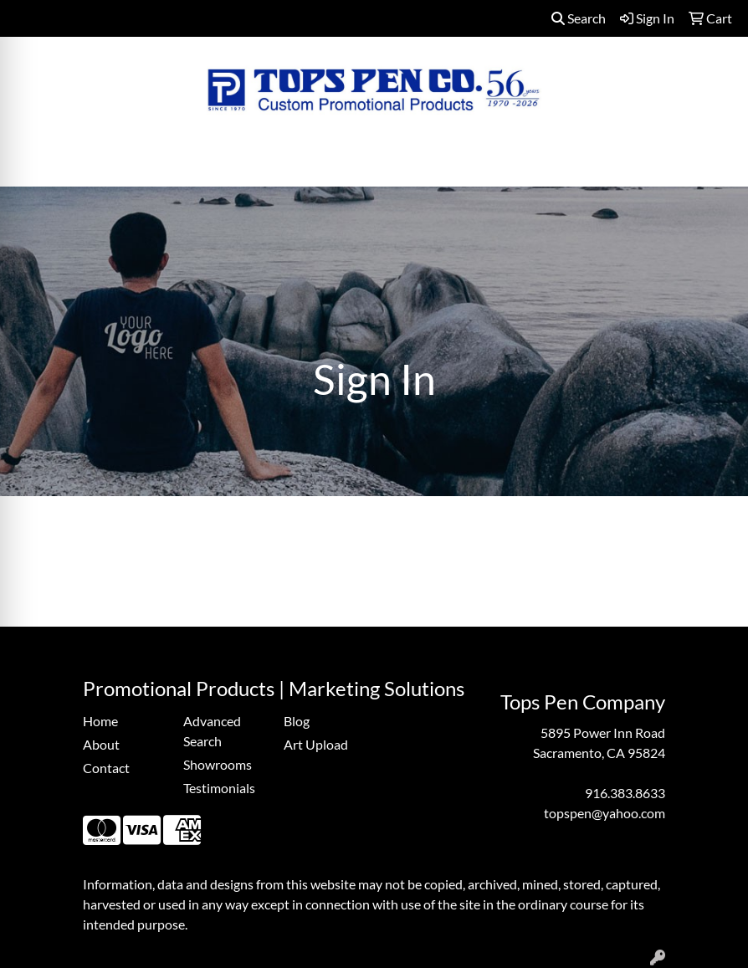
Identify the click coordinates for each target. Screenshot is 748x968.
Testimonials (219, 788)
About (101, 744)
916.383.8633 (625, 793)
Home (100, 721)
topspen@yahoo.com (604, 813)
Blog (297, 721)
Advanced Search (212, 731)
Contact (106, 768)
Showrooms (217, 764)
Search (578, 18)
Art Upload (316, 744)
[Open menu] (714, 162)
